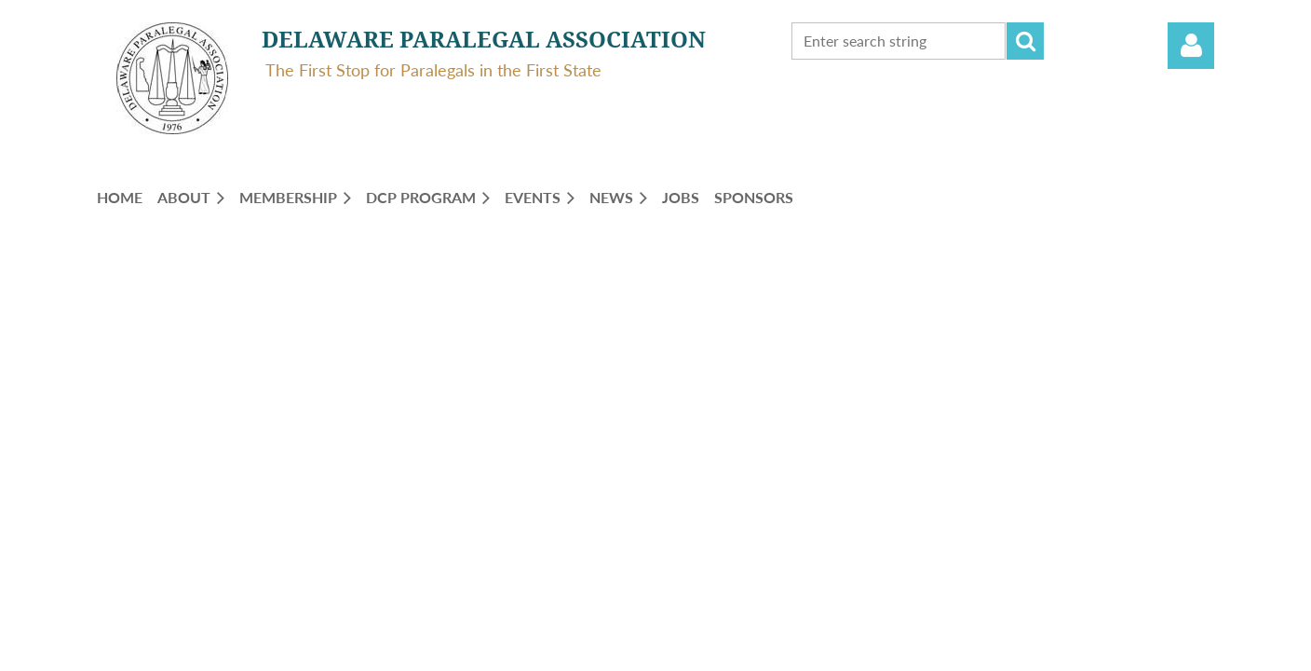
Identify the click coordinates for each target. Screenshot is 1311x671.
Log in (1191, 45)
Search (1025, 41)
